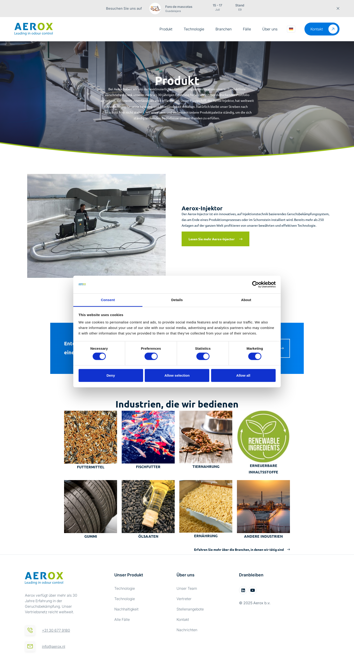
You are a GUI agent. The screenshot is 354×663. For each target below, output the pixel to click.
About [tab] (246, 300)
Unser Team (187, 588)
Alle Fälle (122, 619)
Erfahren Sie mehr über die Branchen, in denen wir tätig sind (239, 549)
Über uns (269, 29)
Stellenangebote (190, 609)
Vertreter (184, 598)
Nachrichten (187, 630)
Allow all (243, 375)
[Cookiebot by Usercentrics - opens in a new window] (255, 284)
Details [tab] (177, 300)
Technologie (194, 29)
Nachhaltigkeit (126, 609)
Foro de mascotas (178, 7)
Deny (110, 375)
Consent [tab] (108, 300)
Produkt (165, 29)
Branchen (223, 29)
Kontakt (183, 619)
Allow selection (176, 375)
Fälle (247, 29)
